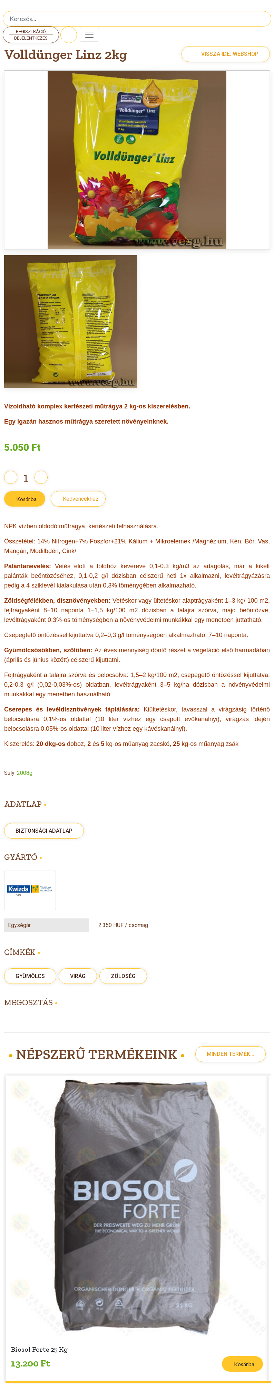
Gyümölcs (30, 976)
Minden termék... (230, 1054)
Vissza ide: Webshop (222, 54)
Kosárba (26, 499)
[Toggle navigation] (89, 35)
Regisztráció (31, 31)
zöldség (123, 976)
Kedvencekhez (81, 499)
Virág (78, 976)
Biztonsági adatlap (44, 831)
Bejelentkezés (31, 38)
